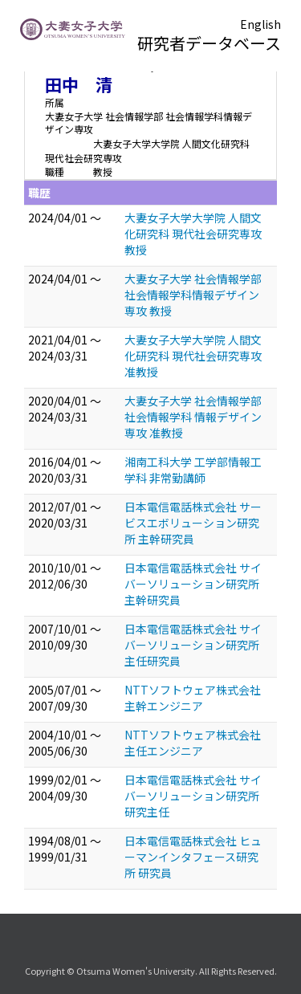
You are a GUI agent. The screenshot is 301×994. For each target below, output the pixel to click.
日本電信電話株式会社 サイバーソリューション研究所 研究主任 (193, 796)
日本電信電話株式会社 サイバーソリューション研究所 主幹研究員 (193, 584)
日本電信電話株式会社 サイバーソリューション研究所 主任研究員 (193, 645)
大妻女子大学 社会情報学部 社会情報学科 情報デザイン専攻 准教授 (193, 417)
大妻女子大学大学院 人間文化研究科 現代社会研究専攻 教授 (193, 234)
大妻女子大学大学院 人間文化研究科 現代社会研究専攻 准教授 (193, 356)
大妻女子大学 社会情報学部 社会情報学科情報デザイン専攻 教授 (193, 295)
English (260, 24)
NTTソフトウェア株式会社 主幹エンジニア (192, 698)
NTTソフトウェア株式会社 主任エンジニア (192, 743)
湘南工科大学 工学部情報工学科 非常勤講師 (193, 470)
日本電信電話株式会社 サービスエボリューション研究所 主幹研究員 (193, 523)
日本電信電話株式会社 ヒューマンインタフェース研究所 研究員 (193, 857)
